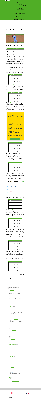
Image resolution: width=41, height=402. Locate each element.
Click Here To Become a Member (15, 138)
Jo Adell (7, 51)
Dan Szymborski (8, 32)
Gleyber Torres (8, 84)
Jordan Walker (8, 209)
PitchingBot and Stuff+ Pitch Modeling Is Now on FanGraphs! (20, 274)
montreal (13, 351)
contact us (26, 19)
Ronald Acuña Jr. (18, 233)
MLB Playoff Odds (18, 15)
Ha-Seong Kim (20, 106)
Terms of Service (22, 390)
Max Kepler (7, 54)
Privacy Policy (26, 390)
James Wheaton (13, 335)
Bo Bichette (15, 232)
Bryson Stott (7, 64)
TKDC (12, 297)
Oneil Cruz (7, 152)
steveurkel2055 (12, 311)
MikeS (12, 320)
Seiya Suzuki (7, 102)
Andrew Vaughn (8, 250)
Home (16, 14)
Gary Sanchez (11, 233)
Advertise (20, 390)
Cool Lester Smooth (14, 357)
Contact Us (17, 390)
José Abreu (14, 233)
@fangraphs (15, 390)
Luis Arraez (18, 153)
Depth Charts (17, 16)
